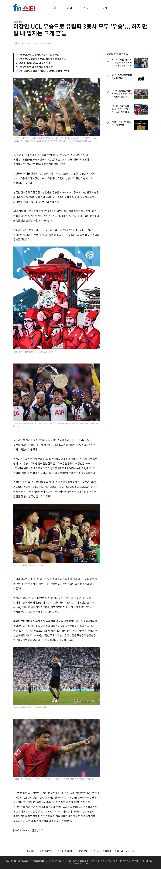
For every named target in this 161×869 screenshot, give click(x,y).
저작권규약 (83, 851)
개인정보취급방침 (65, 851)
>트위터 (133, 42)
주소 (145, 42)
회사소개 (30, 851)
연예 (69, 8)
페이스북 (127, 42)
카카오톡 (139, 42)
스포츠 (87, 8)
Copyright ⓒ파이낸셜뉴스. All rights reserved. (114, 851)
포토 (105, 8)
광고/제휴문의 (46, 851)
